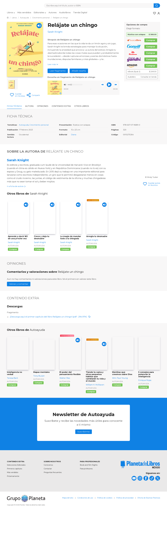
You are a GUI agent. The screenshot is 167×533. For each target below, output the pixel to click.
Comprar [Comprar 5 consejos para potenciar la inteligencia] (143, 407)
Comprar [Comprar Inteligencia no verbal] (12, 405)
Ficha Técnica (14, 106)
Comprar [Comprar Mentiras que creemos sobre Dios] (117, 405)
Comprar (150, 40)
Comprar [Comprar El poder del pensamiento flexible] (65, 405)
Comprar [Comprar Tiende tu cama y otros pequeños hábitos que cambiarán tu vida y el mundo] (91, 412)
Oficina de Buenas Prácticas (148, 518)
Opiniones (42, 106)
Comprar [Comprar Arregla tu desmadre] (91, 267)
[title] (140, 484)
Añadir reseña (79, 71)
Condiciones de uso (85, 518)
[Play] (39, 25)
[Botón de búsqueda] (157, 5)
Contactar (48, 489)
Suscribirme (83, 452)
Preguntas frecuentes (53, 492)
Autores (53, 12)
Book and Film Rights (88, 485)
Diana (73, 135)
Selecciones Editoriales (16, 485)
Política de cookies (104, 518)
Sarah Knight (18, 160)
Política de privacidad (124, 518)
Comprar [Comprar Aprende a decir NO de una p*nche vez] (13, 269)
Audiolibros (65, 12)
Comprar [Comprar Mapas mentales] (38, 403)
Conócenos (48, 485)
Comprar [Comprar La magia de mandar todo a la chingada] (65, 269)
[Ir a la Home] (7, 18)
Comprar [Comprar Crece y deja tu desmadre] (39, 269)
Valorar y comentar (18, 304)
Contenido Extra (61, 106)
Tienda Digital (80, 12)
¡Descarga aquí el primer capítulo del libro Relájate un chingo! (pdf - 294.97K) (50, 337)
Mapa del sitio (67, 518)
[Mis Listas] (154, 13)
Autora (29, 106)
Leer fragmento (58, 71)
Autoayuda (24, 125)
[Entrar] (158, 13)
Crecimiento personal (39, 125)
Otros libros (81, 106)
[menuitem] (11, 13)
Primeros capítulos (14, 489)
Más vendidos (24, 12)
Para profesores (86, 489)
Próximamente (13, 496)
